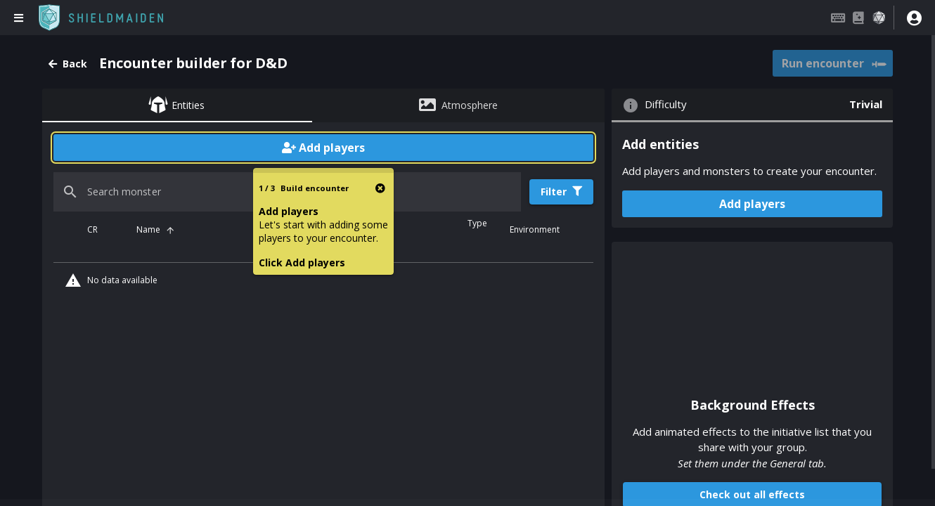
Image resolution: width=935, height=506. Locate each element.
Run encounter (834, 64)
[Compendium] (858, 17)
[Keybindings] (838, 17)
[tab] (177, 105)
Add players (323, 147)
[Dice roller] (878, 17)
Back (68, 63)
